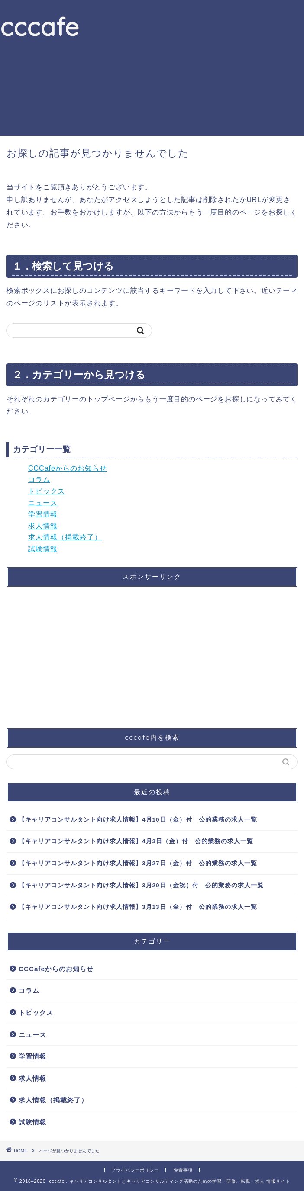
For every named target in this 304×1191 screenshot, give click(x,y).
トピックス (46, 491)
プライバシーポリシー (135, 1170)
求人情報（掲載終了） (65, 537)
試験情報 (43, 548)
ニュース (43, 503)
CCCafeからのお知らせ (67, 468)
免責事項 (183, 1170)
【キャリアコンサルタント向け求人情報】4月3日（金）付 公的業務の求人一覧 (136, 841)
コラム (39, 479)
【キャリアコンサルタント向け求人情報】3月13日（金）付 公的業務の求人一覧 (138, 907)
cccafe (39, 26)
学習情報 (43, 514)
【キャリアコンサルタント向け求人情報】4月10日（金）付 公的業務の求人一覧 (138, 819)
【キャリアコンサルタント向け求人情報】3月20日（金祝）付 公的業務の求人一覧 (141, 885)
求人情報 (43, 526)
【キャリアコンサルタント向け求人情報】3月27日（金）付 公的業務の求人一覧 (138, 863)
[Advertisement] (192, 66)
